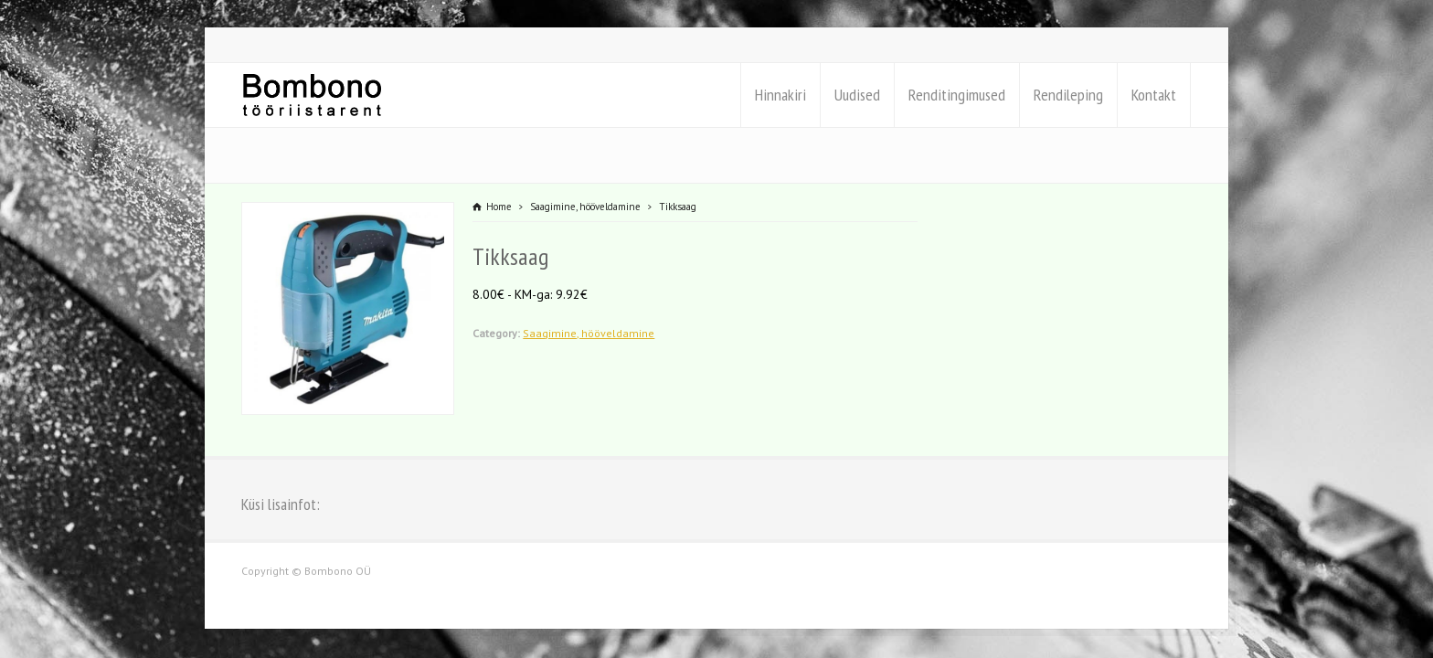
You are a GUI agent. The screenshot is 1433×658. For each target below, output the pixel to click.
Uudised (857, 94)
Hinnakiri (780, 94)
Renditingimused (956, 94)
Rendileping (1068, 94)
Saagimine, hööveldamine (588, 333)
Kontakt (1153, 94)
